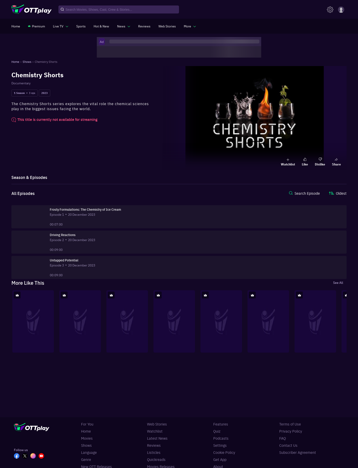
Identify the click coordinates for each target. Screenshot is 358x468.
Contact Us (288, 445)
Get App (219, 459)
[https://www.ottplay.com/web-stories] (167, 26)
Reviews (154, 445)
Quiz (216, 430)
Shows (86, 445)
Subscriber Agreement (297, 452)
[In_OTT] (34, 456)
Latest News (157, 438)
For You (87, 423)
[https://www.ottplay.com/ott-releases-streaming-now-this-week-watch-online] (101, 26)
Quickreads (156, 459)
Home (86, 430)
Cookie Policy (224, 452)
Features (220, 423)
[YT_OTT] (43, 456)
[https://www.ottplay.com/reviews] (144, 26)
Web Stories (157, 423)
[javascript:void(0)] (60, 26)
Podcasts (221, 438)
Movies (87, 438)
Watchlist (155, 430)
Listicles (154, 452)
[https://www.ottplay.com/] (15, 26)
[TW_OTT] (26, 456)
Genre (86, 459)
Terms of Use (290, 423)
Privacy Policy (290, 430)
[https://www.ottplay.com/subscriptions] (36, 26)
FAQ (282, 438)
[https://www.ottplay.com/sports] (81, 26)
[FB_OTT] (18, 456)
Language (89, 452)
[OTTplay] (31, 9)
